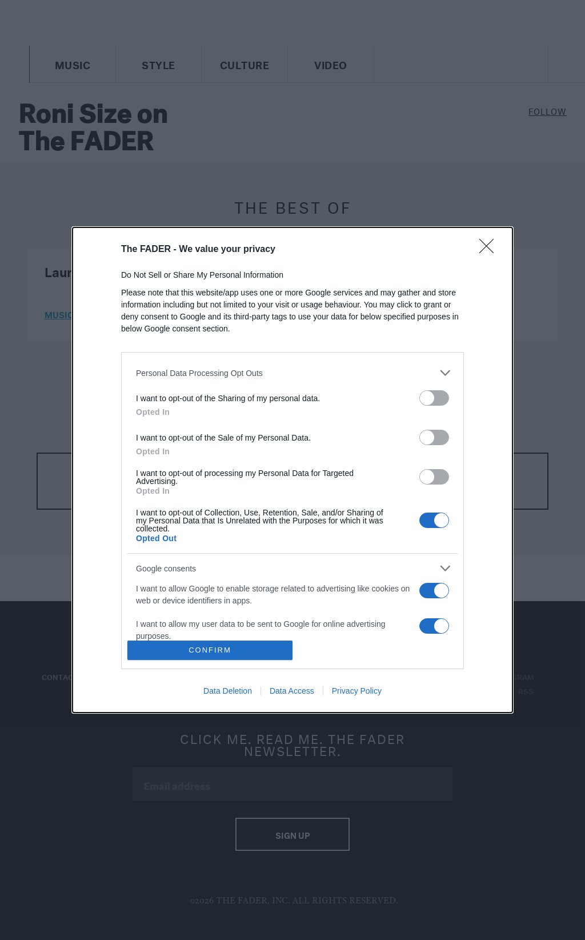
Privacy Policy (357, 690)
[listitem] (292, 373)
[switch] (434, 398)
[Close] (490, 250)
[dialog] (292, 470)
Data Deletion (227, 690)
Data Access (292, 690)
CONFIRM (210, 650)
